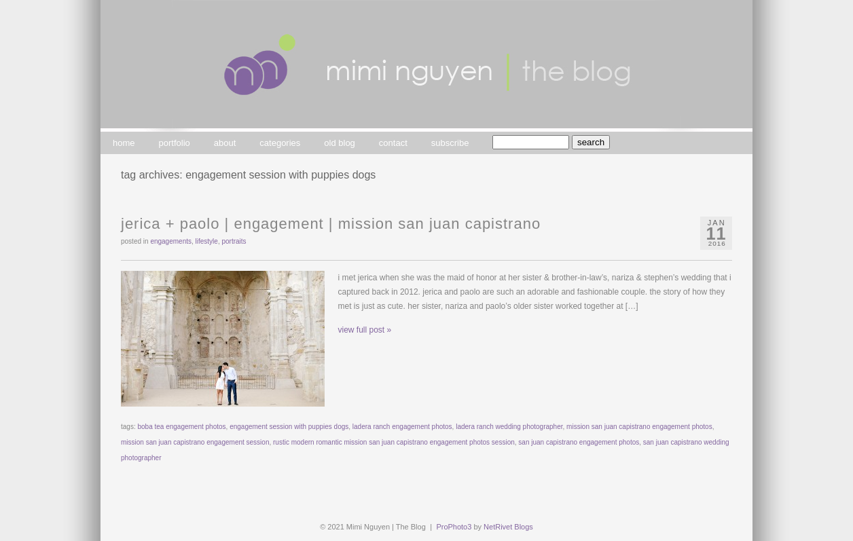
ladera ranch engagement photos (402, 426)
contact (393, 142)
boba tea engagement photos (181, 426)
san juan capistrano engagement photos (578, 442)
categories (279, 142)
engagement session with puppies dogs (289, 426)
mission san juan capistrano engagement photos (639, 426)
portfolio (174, 142)
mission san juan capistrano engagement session (195, 442)
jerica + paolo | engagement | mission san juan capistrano (331, 223)
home (124, 142)
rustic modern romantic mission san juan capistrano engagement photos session (394, 442)
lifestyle (207, 241)
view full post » (365, 330)
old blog (339, 142)
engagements (171, 241)
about (225, 142)
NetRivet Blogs (508, 527)
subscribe (450, 142)
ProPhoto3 (453, 527)
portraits (233, 241)
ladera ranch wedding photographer (509, 426)
